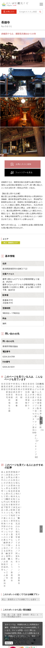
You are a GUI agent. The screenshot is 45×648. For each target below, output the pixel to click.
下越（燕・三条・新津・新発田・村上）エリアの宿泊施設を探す (20, 492)
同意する (9, 643)
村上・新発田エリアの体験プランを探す (19, 476)
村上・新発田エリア (11, 243)
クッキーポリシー (21, 636)
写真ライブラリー (18, 606)
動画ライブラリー (18, 612)
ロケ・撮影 (16, 619)
